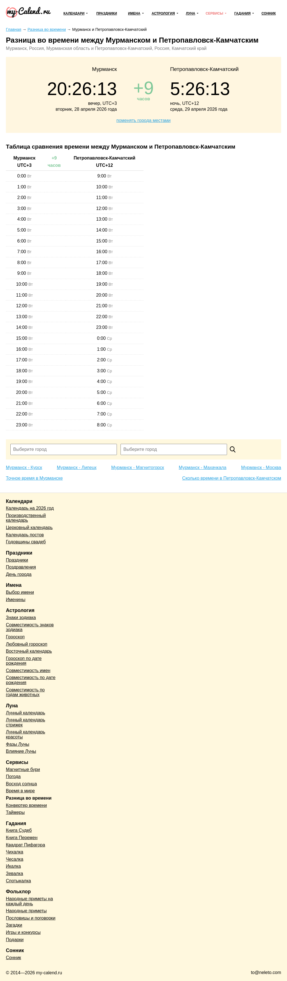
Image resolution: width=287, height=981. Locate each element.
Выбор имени (20, 592)
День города (18, 574)
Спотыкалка (18, 880)
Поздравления (21, 567)
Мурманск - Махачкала (202, 467)
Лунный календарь (25, 712)
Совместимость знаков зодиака (30, 627)
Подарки (15, 939)
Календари (73, 13)
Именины (16, 599)
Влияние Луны (21, 751)
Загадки (14, 925)
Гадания (242, 13)
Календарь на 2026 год (30, 508)
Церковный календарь (29, 527)
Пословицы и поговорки (30, 918)
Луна (190, 13)
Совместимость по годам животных (25, 692)
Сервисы (214, 13)
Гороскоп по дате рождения (23, 661)
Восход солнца (21, 783)
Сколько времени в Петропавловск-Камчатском (231, 478)
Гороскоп (15, 636)
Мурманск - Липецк (76, 467)
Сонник (268, 13)
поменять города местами (143, 120)
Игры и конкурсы (23, 932)
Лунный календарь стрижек (25, 722)
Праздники (106, 13)
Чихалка (14, 852)
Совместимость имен (28, 670)
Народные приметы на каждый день (29, 901)
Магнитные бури (23, 769)
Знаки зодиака (21, 617)
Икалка (13, 866)
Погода (13, 776)
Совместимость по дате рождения (30, 680)
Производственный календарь (26, 518)
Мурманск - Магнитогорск (137, 467)
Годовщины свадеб (26, 541)
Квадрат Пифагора (25, 844)
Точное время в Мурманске (34, 478)
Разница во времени (29, 798)
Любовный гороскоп (26, 644)
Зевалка (14, 873)
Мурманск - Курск (24, 467)
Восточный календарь (29, 651)
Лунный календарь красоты (25, 734)
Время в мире (20, 790)
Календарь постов (25, 534)
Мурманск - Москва (261, 467)
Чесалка (14, 859)
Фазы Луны (17, 744)
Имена (134, 13)
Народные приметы (26, 910)
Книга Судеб (19, 830)
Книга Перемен (22, 837)
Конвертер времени (26, 805)
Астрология (163, 13)
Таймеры (15, 812)
